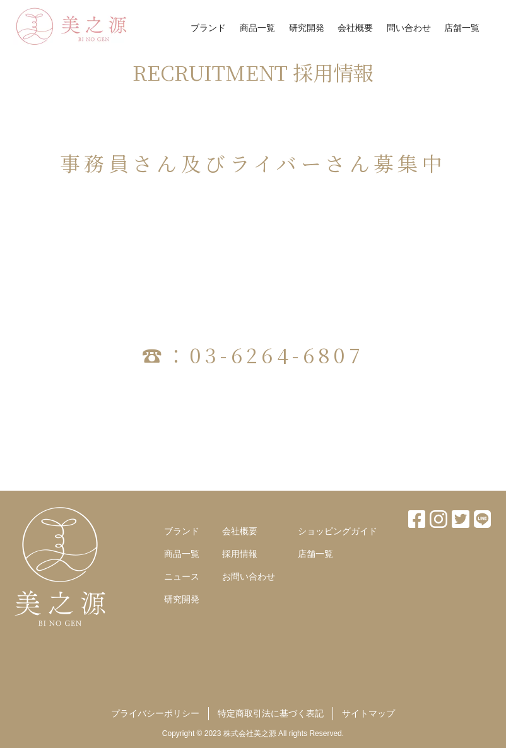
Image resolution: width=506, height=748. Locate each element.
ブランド (208, 28)
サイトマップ (368, 713)
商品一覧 (257, 28)
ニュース (181, 576)
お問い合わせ (248, 576)
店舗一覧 (462, 28)
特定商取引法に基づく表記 (271, 713)
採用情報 (239, 554)
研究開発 (306, 28)
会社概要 (355, 28)
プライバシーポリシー (155, 713)
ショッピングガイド (337, 531)
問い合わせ (409, 28)
